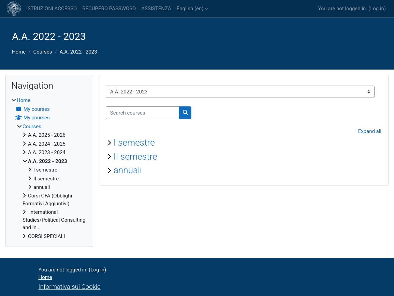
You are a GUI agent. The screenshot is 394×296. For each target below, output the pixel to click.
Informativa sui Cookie (70, 287)
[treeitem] (49, 168)
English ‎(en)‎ (190, 8)
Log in (377, 8)
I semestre (134, 142)
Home (19, 52)
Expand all (369, 131)
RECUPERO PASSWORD (109, 8)
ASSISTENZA (156, 8)
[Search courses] (142, 112)
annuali (128, 170)
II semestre (135, 156)
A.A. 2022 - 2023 (78, 52)
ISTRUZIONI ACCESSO (51, 8)
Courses (42, 52)
